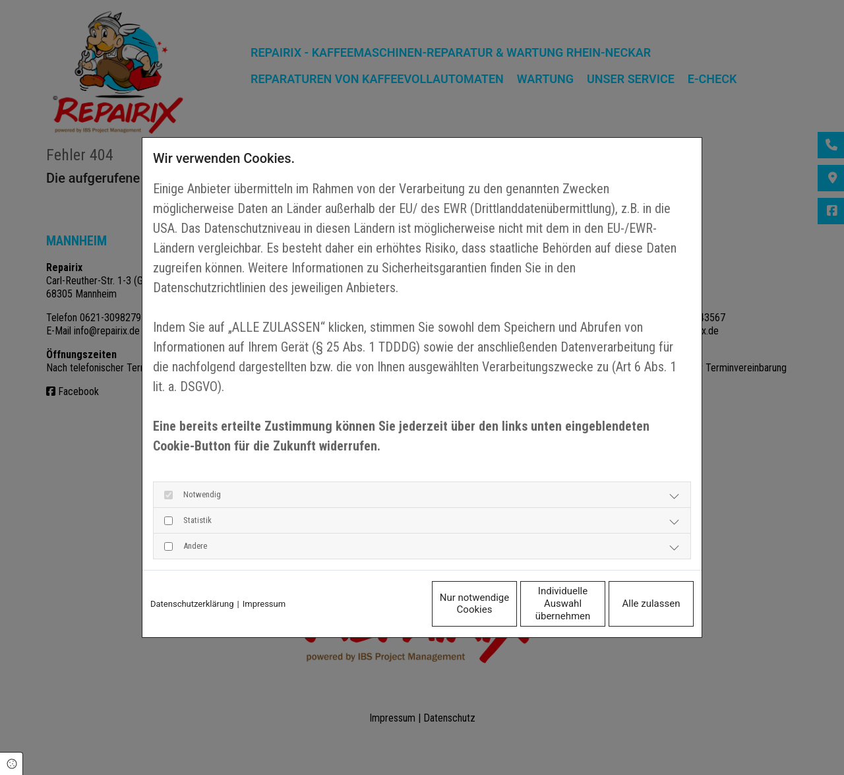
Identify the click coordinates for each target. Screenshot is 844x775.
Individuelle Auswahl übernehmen (507, 604)
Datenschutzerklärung (192, 604)
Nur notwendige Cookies (382, 603)
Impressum (264, 604)
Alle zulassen (633, 603)
